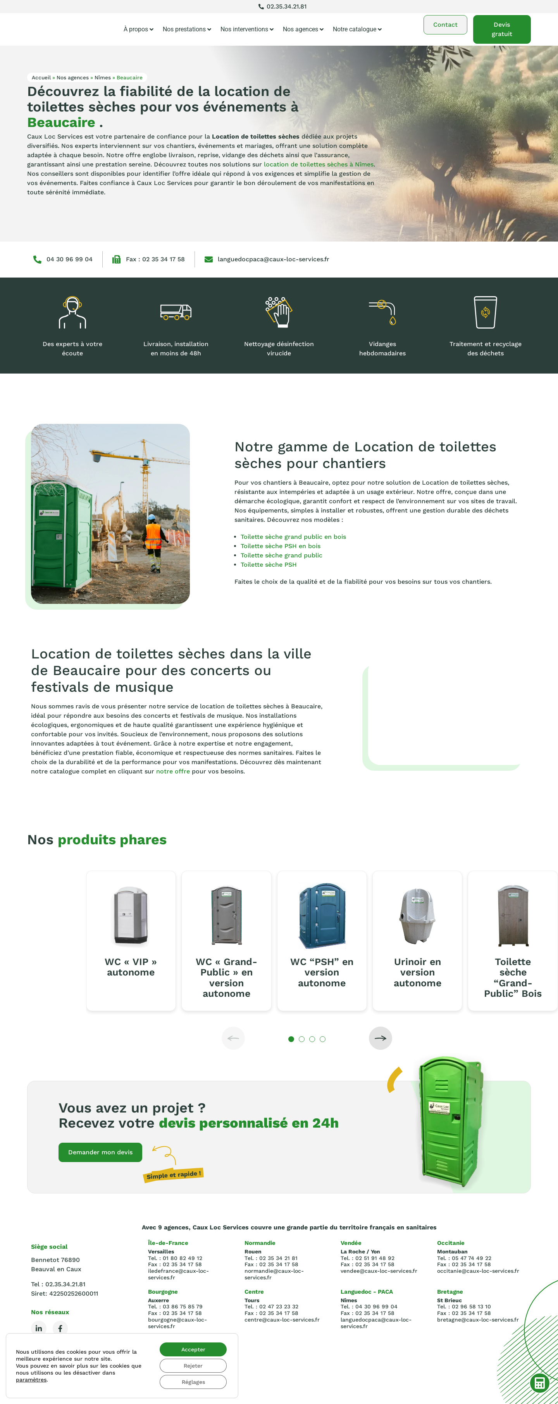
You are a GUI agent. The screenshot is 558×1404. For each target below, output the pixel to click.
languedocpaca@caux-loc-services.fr (273, 259)
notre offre (173, 771)
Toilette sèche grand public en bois (293, 536)
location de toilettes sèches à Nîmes (319, 164)
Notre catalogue (357, 29)
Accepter (193, 1349)
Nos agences (303, 29)
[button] (233, 1038)
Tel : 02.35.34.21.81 (58, 1284)
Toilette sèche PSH (269, 564)
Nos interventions (247, 29)
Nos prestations (187, 29)
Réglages (193, 1382)
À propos (138, 29)
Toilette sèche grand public (281, 555)
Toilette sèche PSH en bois (280, 546)
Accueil (41, 77)
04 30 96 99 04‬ (69, 259)
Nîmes (103, 77)
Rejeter (193, 1366)
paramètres (31, 1380)
